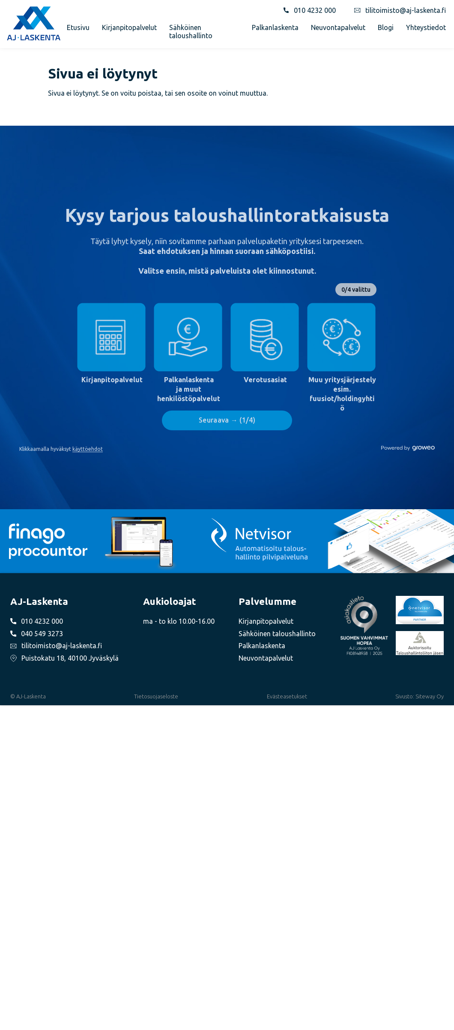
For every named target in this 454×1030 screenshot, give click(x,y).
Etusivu (78, 27)
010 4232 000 (315, 10)
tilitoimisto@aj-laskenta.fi (405, 10)
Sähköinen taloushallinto (190, 31)
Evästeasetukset (287, 696)
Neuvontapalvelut (338, 27)
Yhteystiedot (426, 27)
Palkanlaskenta (275, 27)
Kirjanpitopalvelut (129, 27)
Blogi (386, 27)
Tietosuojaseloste (156, 696)
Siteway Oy (429, 696)
